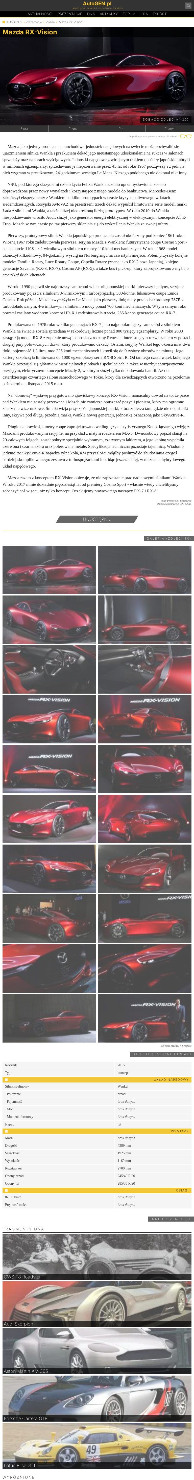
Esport (160, 14)
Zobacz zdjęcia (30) (166, 119)
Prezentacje (70, 14)
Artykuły (109, 14)
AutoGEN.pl (14, 22)
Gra (144, 14)
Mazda (50, 22)
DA (91, 14)
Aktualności (40, 14)
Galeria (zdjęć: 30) (169, 538)
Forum (129, 14)
